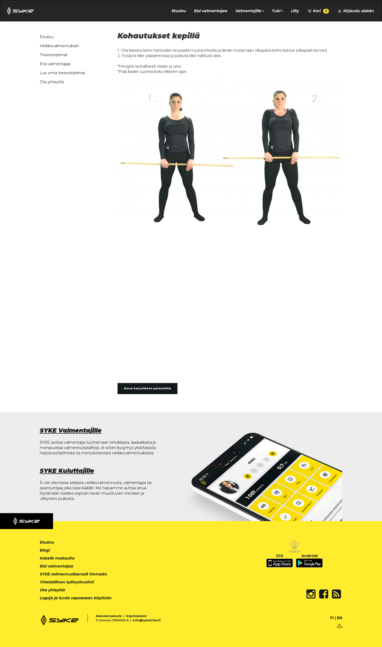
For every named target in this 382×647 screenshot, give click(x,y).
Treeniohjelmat (54, 54)
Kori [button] (318, 11)
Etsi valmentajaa (210, 10)
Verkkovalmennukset (59, 45)
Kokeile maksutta (57, 558)
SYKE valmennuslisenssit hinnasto (73, 574)
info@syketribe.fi (146, 620)
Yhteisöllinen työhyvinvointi (67, 582)
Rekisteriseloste (109, 616)
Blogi (45, 550)
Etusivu (179, 10)
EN (339, 617)
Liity (295, 10)
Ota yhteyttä (52, 82)
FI (332, 617)
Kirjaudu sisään (355, 10)
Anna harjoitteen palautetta (147, 388)
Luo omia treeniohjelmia (62, 73)
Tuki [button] (277, 10)
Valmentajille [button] (249, 10)
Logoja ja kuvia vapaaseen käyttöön (76, 598)
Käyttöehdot (136, 616)
